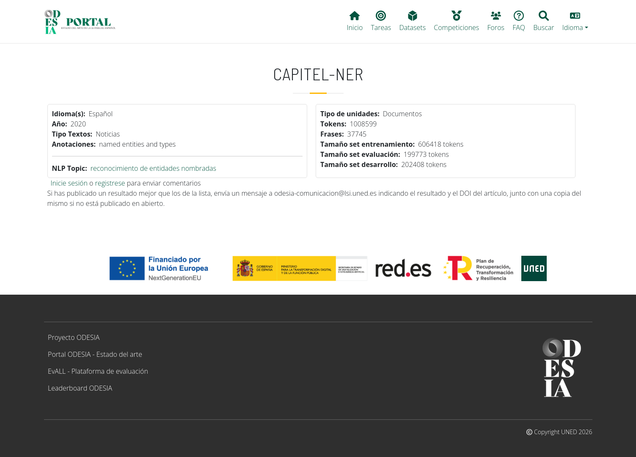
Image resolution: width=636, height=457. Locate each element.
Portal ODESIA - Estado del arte (95, 354)
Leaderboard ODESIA (80, 388)
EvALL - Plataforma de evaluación (98, 371)
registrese (110, 183)
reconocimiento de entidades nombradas (153, 168)
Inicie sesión (69, 183)
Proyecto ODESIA (73, 337)
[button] (575, 21)
